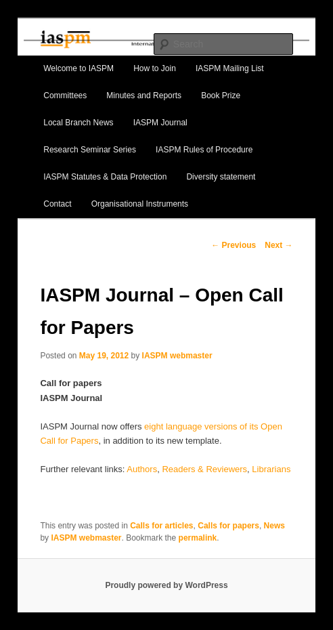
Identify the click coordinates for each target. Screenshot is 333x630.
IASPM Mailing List (230, 68)
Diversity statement (220, 177)
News (274, 525)
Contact (57, 204)
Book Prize (220, 95)
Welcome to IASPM (78, 68)
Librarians (271, 469)
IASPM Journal (160, 122)
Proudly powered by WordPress (166, 585)
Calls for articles (161, 525)
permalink (198, 538)
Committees (65, 95)
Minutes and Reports (143, 95)
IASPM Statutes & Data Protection (104, 177)
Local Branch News (78, 122)
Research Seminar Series (89, 149)
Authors (142, 469)
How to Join (154, 68)
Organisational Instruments (139, 204)
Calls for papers (228, 525)
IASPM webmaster (177, 355)
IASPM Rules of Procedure (204, 149)
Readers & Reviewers (204, 469)
